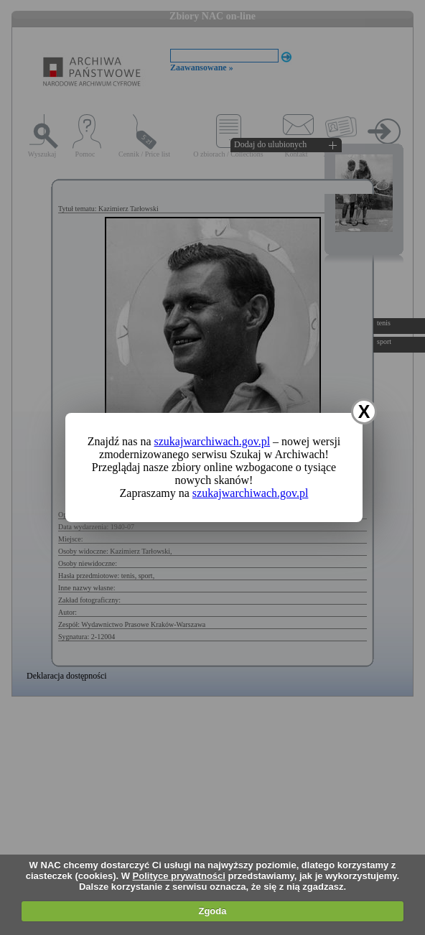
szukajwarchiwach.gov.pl (212, 441)
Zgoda (212, 911)
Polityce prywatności (179, 875)
